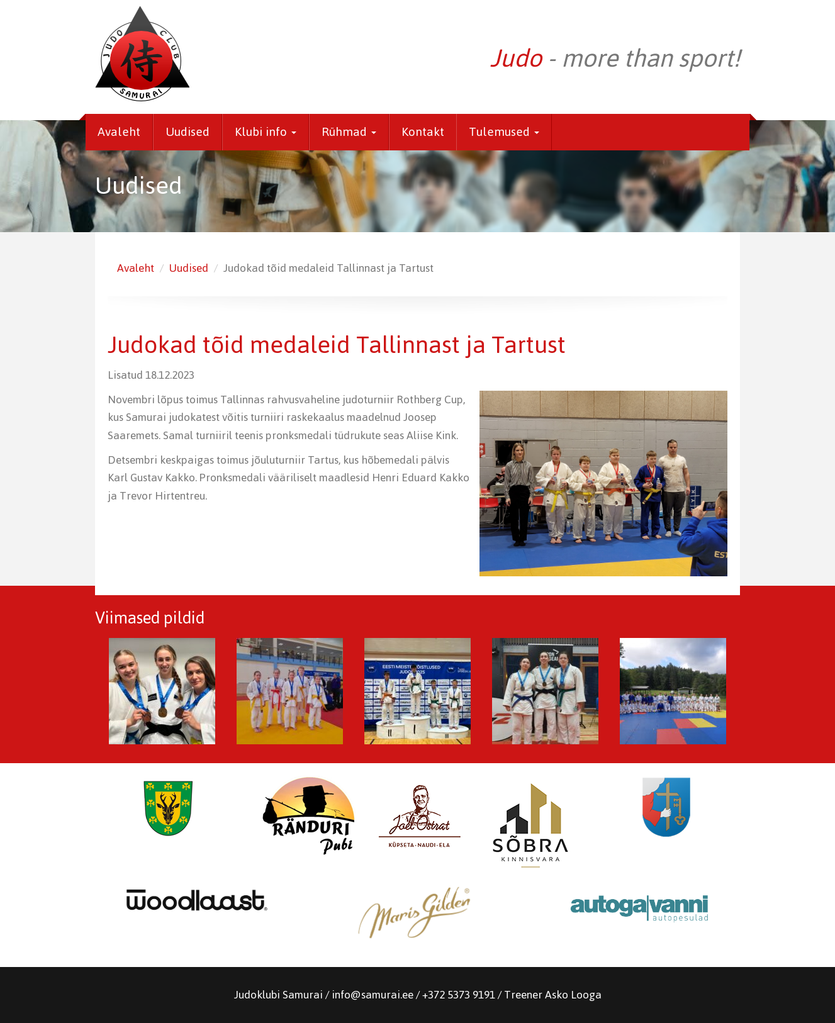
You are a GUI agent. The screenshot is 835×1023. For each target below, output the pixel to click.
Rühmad (349, 131)
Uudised (187, 131)
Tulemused (504, 131)
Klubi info (265, 131)
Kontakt (422, 131)
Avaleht (119, 131)
